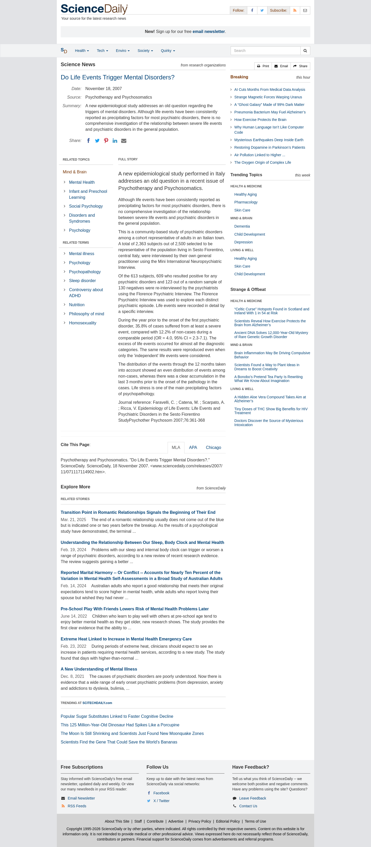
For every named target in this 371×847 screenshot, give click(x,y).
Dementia (242, 226)
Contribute (155, 821)
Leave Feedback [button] (252, 798)
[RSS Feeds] (295, 10)
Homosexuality (82, 323)
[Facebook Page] (252, 10)
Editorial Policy (228, 821)
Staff (138, 821)
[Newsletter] (305, 10)
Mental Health (82, 182)
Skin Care (242, 210)
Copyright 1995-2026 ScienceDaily (94, 829)
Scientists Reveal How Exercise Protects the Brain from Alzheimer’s (270, 323)
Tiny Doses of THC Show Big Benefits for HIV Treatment (270, 411)
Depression (243, 242)
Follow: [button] (238, 10)
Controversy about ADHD (86, 293)
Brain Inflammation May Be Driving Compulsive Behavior (272, 355)
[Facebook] (88, 141)
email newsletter (209, 31)
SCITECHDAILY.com (97, 703)
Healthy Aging (245, 194)
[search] (305, 50)
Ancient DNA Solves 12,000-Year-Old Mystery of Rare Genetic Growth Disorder (271, 335)
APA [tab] (193, 447)
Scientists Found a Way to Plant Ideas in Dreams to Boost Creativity (266, 367)
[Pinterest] (106, 141)
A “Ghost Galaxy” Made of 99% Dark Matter (269, 105)
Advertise (175, 821)
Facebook (161, 793)
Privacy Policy (199, 821)
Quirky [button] (168, 51)
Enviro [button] (123, 51)
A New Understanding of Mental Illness (99, 669)
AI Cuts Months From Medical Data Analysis (269, 89)
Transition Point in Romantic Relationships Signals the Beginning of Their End (138, 512)
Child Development (249, 234)
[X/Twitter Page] (262, 10)
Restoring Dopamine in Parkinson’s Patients (269, 147)
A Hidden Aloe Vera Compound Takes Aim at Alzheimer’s (270, 399)
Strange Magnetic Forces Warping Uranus (268, 97)
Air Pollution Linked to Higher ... (259, 155)
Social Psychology (86, 206)
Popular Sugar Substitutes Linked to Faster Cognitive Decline (117, 716)
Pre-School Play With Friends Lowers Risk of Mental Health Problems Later (135, 609)
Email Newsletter (81, 798)
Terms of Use (255, 821)
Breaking (239, 77)
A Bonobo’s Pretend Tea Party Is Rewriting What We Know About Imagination (268, 379)
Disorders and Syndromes (82, 218)
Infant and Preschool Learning (88, 194)
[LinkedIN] (115, 141)
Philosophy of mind (86, 314)
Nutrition (77, 305)
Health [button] (82, 51)
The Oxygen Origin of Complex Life (262, 162)
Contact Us (248, 806)
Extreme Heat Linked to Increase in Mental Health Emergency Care (126, 639)
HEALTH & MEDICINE (246, 186)
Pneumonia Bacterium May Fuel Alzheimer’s (270, 112)
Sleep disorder (82, 280)
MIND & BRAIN (241, 218)
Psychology (79, 230)
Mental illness (81, 253)
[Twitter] (97, 141)
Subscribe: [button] (278, 10)
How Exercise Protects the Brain (260, 120)
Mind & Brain (75, 172)
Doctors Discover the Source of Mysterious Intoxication (268, 423)
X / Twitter (162, 801)
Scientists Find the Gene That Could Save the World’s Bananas (119, 742)
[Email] (124, 141)
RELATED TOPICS (76, 159)
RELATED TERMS (76, 242)
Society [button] (145, 51)
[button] (263, 66)
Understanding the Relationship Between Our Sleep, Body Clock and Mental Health (142, 542)
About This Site (117, 821)
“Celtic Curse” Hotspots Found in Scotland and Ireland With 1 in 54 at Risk (271, 311)
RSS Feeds (77, 806)
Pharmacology (246, 202)
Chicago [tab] (213, 447)
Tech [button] (102, 51)
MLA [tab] (176, 447)
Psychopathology (85, 272)
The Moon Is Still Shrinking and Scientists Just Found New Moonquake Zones (132, 733)
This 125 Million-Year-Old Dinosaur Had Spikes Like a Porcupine (120, 725)
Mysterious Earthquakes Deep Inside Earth (268, 140)
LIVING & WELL (241, 250)
